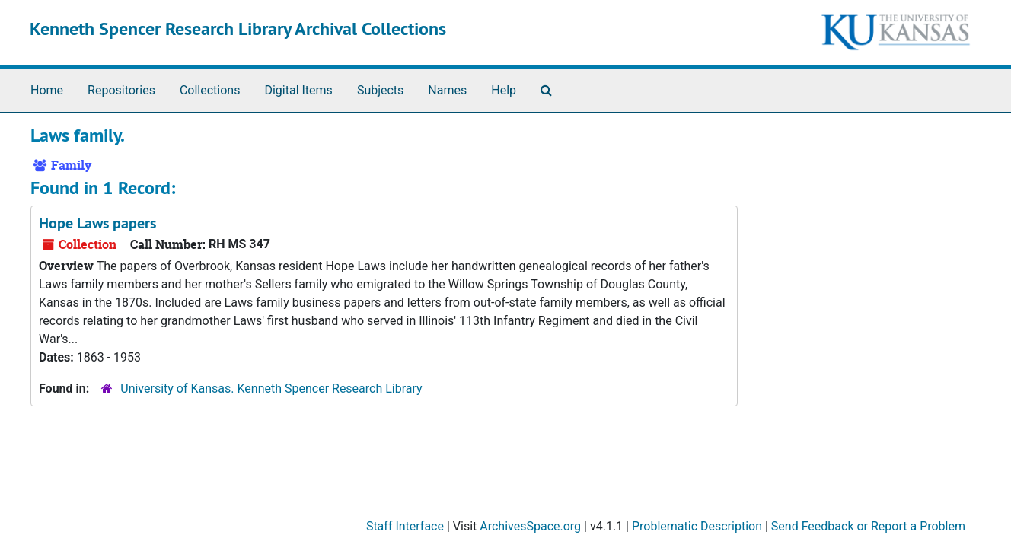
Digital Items (298, 90)
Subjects (380, 90)
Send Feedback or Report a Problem (868, 526)
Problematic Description (697, 526)
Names (447, 90)
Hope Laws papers (97, 223)
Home (46, 90)
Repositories (121, 90)
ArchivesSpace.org (530, 526)
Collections (210, 90)
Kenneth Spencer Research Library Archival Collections (238, 28)
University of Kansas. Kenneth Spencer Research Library (271, 388)
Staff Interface (405, 526)
